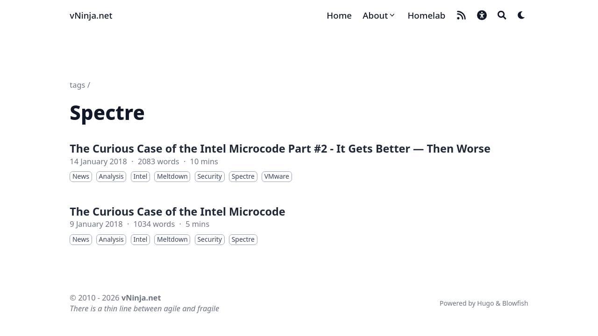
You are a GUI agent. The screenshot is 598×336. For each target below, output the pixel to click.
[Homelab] (426, 15)
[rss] (461, 15)
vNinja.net (91, 15)
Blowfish (515, 303)
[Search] (502, 15)
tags (77, 85)
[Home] (339, 15)
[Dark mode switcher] (521, 15)
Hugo (485, 303)
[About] (380, 15)
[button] (482, 15)
